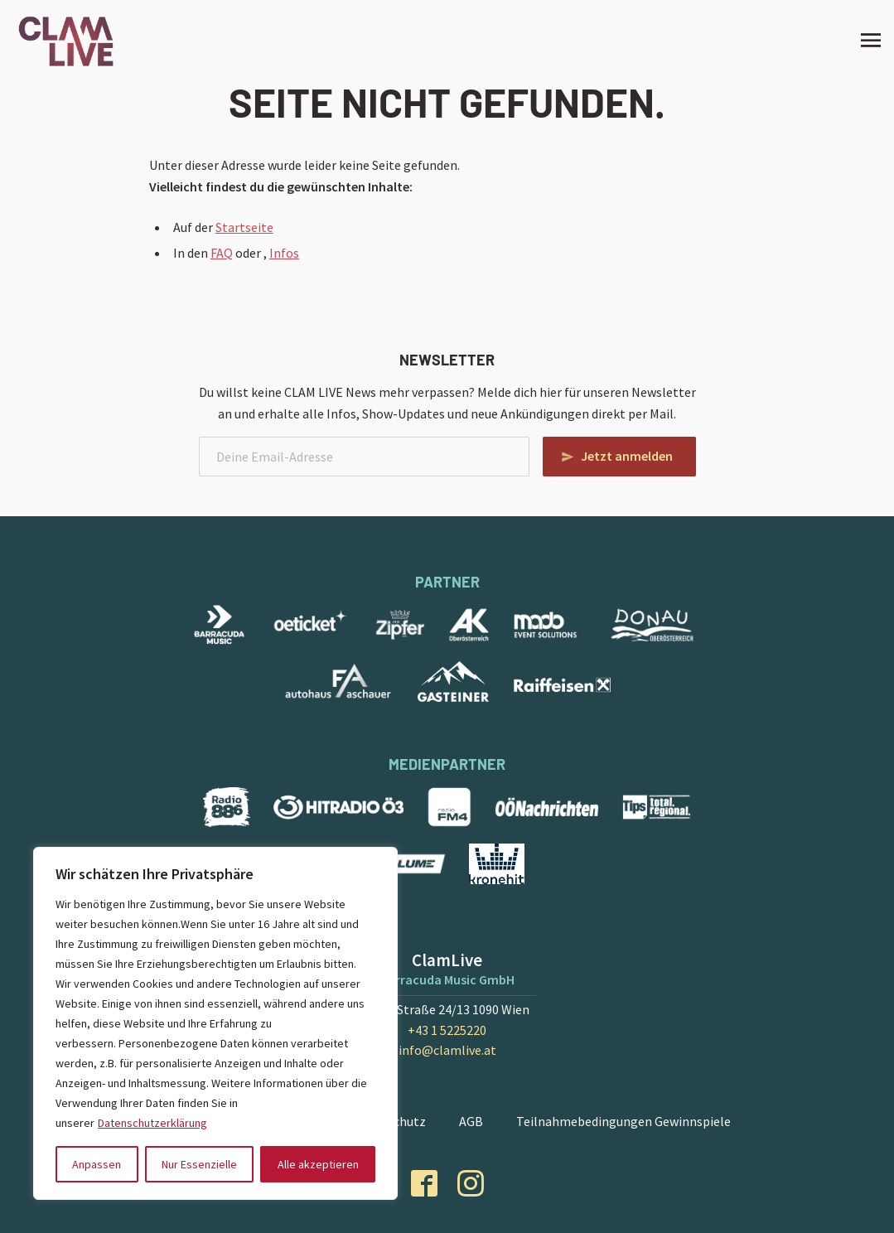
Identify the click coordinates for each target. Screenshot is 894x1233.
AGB (471, 1121)
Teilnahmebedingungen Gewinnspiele (623, 1121)
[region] (215, 1023)
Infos (284, 252)
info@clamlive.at (447, 1050)
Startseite (244, 227)
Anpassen (96, 1164)
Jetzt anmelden (627, 455)
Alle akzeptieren (318, 1164)
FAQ (221, 252)
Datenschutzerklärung (152, 1122)
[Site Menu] (866, 40)
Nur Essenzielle (199, 1164)
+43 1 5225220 (447, 1030)
